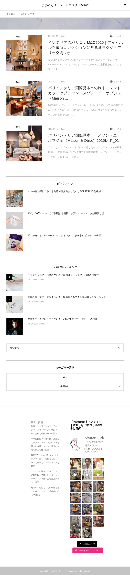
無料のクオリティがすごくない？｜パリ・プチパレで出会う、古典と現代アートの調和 (44, 430)
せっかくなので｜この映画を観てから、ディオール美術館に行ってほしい (45, 491)
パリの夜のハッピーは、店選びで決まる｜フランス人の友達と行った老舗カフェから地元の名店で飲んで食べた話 (45, 444)
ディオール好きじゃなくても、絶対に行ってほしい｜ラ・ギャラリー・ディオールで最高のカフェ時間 (45, 477)
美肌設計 (65, 386)
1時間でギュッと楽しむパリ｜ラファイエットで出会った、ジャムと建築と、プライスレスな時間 (45, 460)
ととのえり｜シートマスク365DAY (65, 5)
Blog (65, 377)
